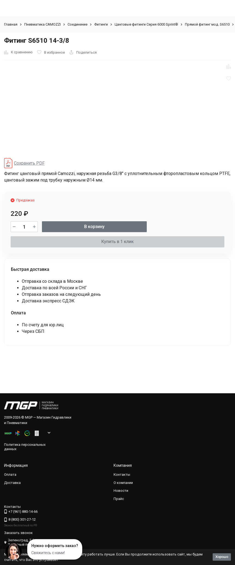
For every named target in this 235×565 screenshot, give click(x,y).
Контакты (122, 474)
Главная (10, 24)
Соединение (77, 24)
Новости (121, 491)
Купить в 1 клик (117, 241)
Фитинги (101, 24)
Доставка (12, 483)
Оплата (10, 474)
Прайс (119, 499)
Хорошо (221, 557)
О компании (123, 483)
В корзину (94, 226)
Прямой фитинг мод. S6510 (207, 24)
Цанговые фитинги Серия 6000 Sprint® (146, 24)
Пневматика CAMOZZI (42, 24)
